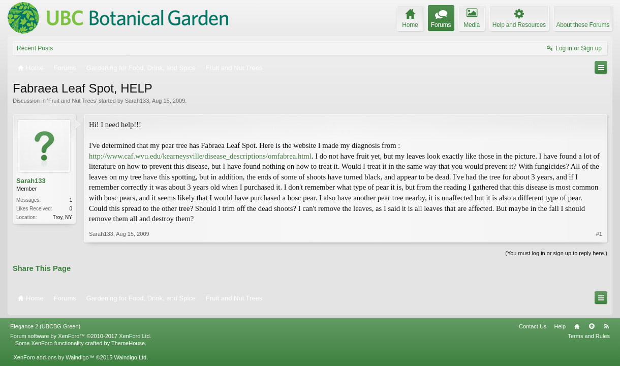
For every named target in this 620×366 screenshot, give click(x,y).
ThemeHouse (128, 339)
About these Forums (582, 24)
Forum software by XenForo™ (80, 332)
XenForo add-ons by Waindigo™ (53, 353)
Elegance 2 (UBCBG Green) (45, 322)
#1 (599, 234)
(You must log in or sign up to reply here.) (556, 253)
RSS (606, 322)
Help (560, 322)
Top (591, 322)
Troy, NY (62, 217)
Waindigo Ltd (130, 353)
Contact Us (532, 322)
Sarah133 (137, 101)
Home (576, 322)
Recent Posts (35, 48)
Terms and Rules (589, 332)
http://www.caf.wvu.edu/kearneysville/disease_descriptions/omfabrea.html (200, 156)
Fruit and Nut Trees (72, 101)
